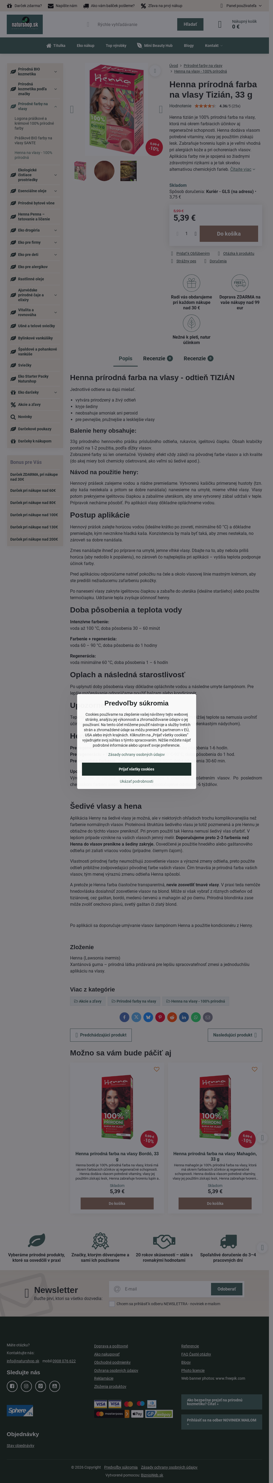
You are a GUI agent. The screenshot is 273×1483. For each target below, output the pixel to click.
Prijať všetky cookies (136, 769)
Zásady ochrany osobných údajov (136, 754)
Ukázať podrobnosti (136, 781)
